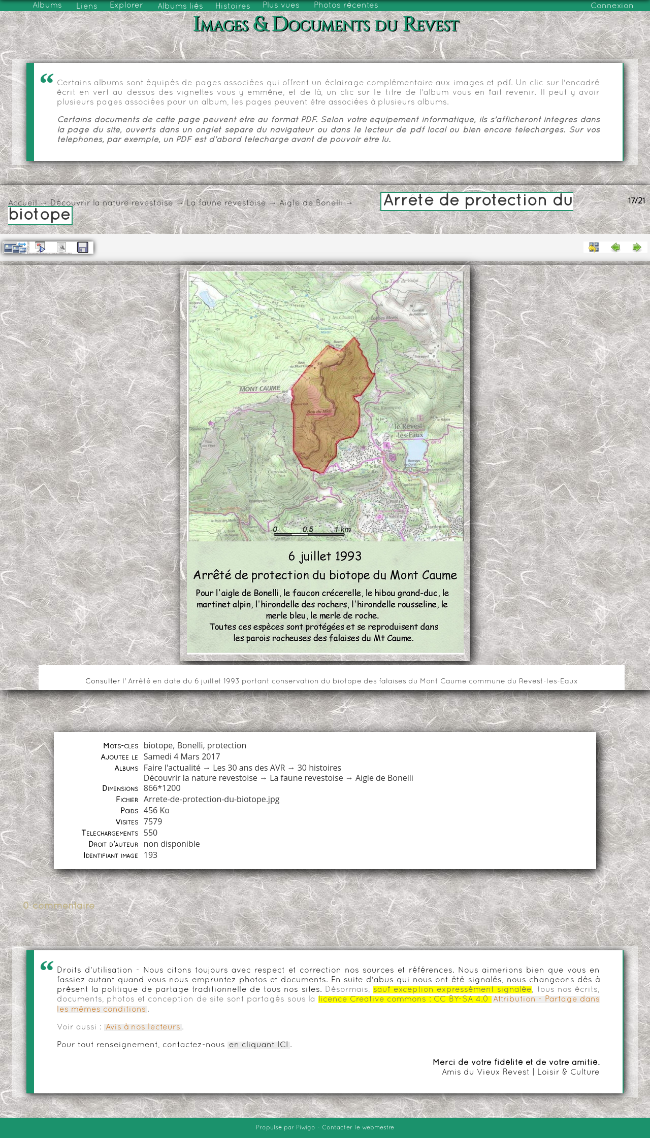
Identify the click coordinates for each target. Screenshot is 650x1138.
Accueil (22, 203)
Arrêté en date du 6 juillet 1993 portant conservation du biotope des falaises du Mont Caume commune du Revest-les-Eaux (353, 681)
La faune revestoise (226, 203)
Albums (47, 5)
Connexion (612, 6)
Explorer (126, 5)
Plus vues (281, 5)
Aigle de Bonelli (311, 203)
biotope (158, 745)
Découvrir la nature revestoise (111, 203)
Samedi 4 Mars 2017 (182, 756)
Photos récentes (346, 5)
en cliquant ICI (258, 1045)
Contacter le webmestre (358, 1127)
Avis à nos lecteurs (143, 1027)
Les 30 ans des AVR (249, 767)
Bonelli (190, 745)
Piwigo (305, 1127)
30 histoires (319, 767)
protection (226, 745)
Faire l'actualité (172, 767)
